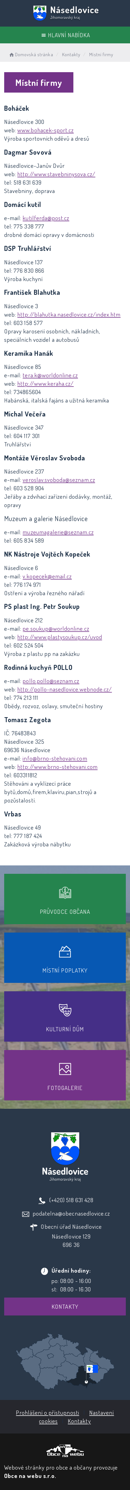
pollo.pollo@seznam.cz (51, 680)
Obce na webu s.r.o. (30, 1475)
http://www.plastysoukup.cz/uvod (59, 637)
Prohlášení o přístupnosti (47, 1412)
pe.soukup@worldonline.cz (56, 628)
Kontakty (65, 1306)
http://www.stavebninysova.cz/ (56, 174)
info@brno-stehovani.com (55, 758)
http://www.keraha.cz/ (45, 383)
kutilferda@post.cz (46, 218)
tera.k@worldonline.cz (50, 375)
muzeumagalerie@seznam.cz (58, 532)
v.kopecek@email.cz (47, 576)
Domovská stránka (30, 54)
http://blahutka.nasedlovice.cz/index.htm (69, 314)
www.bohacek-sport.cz (45, 130)
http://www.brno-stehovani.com (57, 766)
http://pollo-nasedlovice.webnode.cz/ (64, 689)
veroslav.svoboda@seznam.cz (59, 479)
